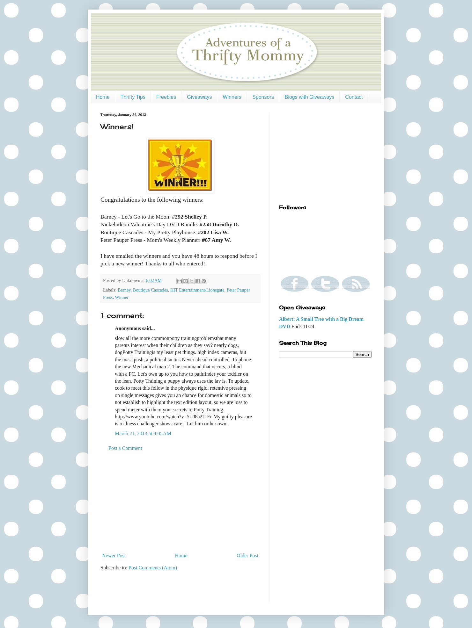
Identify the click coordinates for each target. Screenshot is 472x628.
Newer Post (114, 555)
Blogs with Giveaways (310, 97)
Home (103, 97)
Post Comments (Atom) (153, 567)
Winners (232, 97)
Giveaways (199, 97)
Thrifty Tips (133, 97)
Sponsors (263, 97)
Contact (354, 97)
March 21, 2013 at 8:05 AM (143, 433)
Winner (122, 297)
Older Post (247, 555)
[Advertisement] (180, 502)
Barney (124, 289)
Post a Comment (125, 448)
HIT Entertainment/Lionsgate (197, 289)
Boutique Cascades (150, 289)
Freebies (166, 97)
